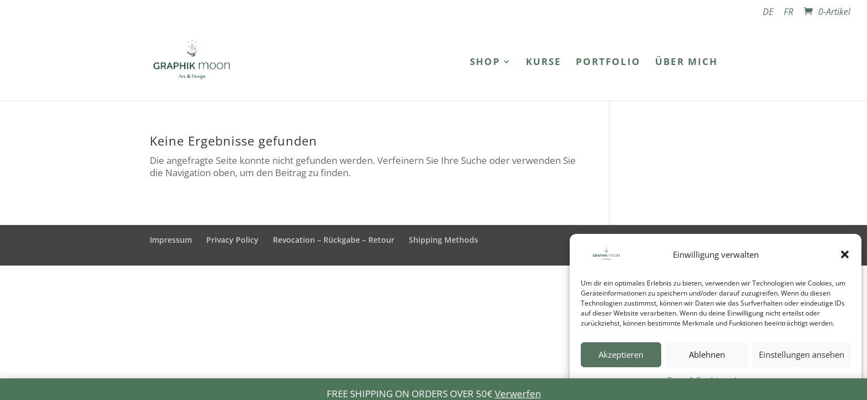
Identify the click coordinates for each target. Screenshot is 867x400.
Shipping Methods (443, 239)
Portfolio (608, 63)
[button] (844, 254)
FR (788, 12)
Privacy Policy (232, 239)
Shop (485, 63)
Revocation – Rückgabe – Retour (333, 239)
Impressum (171, 239)
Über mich (686, 63)
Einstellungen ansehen (801, 354)
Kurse (543, 63)
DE (768, 12)
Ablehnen (707, 354)
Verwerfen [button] (518, 393)
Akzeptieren (621, 354)
